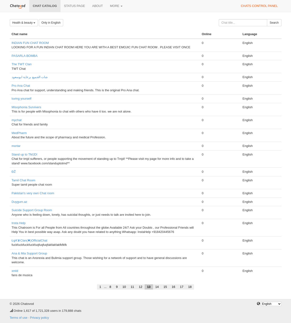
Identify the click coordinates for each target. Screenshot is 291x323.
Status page (74, 6)
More (116, 6)
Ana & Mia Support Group (29, 253)
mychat (17, 120)
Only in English (51, 22)
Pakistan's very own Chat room (33, 193)
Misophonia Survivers (26, 107)
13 (148, 287)
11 (132, 287)
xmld (15, 271)
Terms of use (18, 317)
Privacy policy (39, 317)
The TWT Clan (22, 64)
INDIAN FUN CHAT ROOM (30, 43)
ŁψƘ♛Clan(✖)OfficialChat (29, 240)
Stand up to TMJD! (24, 154)
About (97, 6)
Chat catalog (45, 6)
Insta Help (19, 223)
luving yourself (21, 98)
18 (189, 287)
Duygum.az (19, 202)
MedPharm (19, 133)
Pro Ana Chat (21, 85)
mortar (16, 146)
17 (181, 287)
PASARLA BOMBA (25, 56)
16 (173, 287)
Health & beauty (24, 22)
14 (157, 287)
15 (165, 287)
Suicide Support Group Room (32, 210)
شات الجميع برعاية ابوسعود (30, 77)
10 (124, 287)
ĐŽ (14, 171)
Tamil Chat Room (24, 180)
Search (274, 22)
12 (140, 287)
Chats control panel (259, 6)
